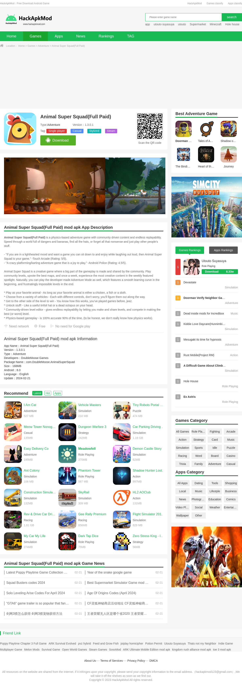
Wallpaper (182, 515)
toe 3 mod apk (222, 649)
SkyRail (83, 492)
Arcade (230, 431)
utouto (182, 24)
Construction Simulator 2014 (40, 492)
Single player (56, 130)
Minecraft (215, 24)
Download (57, 140)
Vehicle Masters (89, 405)
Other (198, 515)
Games (35, 36)
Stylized (94, 130)
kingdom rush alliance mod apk (191, 649)
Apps (59, 36)
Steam (111, 130)
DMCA (153, 660)
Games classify (215, 3)
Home (11, 36)
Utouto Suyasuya (214, 261)
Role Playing (199, 431)
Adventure (43, 45)
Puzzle (231, 447)
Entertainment (231, 507)
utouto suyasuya (164, 24)
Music (231, 439)
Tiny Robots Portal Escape (149, 405)
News (80, 36)
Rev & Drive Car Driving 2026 (40, 514)
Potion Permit (153, 643)
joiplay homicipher (132, 643)
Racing (182, 455)
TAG (130, 36)
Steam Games (98, 649)
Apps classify (235, 3)
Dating (199, 483)
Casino (230, 455)
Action (183, 439)
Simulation (182, 447)
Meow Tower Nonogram (40, 427)
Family (198, 464)
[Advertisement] (121, 78)
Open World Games (74, 649)
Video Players (182, 507)
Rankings (106, 36)
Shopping (231, 483)
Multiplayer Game (11, 649)
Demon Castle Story (147, 448)
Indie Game (225, 643)
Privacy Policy (136, 660)
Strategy (198, 439)
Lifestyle (215, 491)
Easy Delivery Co (36, 448)
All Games (182, 431)
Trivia (182, 464)
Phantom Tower (89, 470)
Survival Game (51, 649)
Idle (215, 447)
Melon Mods (32, 649)
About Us (90, 660)
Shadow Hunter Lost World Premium (149, 470)
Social (198, 507)
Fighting (215, 431)
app (147, 24)
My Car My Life (35, 536)
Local (182, 491)
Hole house (232, 24)
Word (198, 455)
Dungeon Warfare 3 (92, 427)
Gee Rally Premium (92, 514)
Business (231, 491)
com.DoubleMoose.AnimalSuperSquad (50, 362)
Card (215, 439)
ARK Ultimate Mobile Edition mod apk (146, 649)
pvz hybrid (84, 643)
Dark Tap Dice (88, 536)
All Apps (182, 483)
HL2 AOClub (142, 492)
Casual (77, 130)
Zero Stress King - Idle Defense (149, 536)
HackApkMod (194, 3)
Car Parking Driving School (149, 427)
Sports (199, 447)
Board (214, 455)
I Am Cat (30, 405)
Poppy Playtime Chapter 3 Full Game (23, 643)
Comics (231, 499)
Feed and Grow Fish (106, 643)
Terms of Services (111, 660)
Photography (199, 499)
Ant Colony (32, 470)
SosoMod (115, 649)
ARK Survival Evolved (62, 643)
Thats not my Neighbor (202, 643)
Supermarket (198, 24)
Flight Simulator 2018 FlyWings (149, 514)
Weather (215, 507)
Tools (215, 483)
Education (215, 499)
